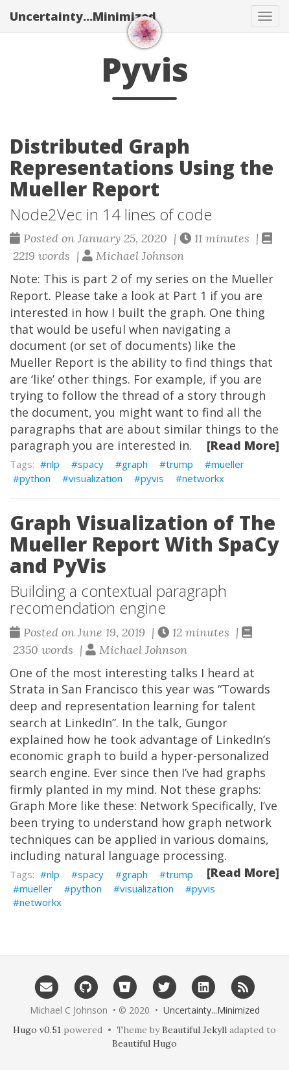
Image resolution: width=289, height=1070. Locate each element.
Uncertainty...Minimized (83, 16)
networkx (203, 478)
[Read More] (243, 445)
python (35, 478)
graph (135, 464)
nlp (53, 464)
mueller (227, 464)
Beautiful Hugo (144, 1043)
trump (179, 464)
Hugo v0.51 (37, 1030)
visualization (95, 478)
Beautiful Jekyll (194, 1030)
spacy (91, 464)
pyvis (152, 478)
